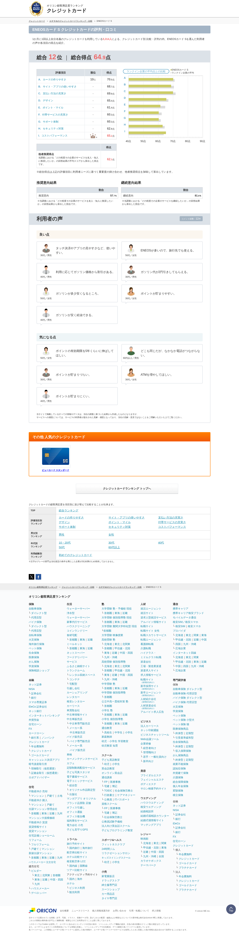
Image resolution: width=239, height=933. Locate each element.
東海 (44, 813)
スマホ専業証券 (38, 702)
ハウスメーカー (40, 888)
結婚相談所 (147, 811)
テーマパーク (148, 865)
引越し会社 (73, 688)
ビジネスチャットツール (155, 734)
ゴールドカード (40, 755)
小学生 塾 (107, 710)
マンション (37, 795)
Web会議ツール (150, 739)
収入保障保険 (183, 750)
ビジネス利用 (77, 887)
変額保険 (178, 790)
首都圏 (35, 813)
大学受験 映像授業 (112, 635)
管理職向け (149, 752)
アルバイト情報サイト (154, 621)
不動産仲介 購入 (38, 800)
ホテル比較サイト (77, 856)
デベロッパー (39, 892)
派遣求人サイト (150, 670)
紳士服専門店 (109, 884)
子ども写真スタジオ (78, 772)
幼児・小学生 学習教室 (115, 741)
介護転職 (146, 648)
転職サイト (147, 626)
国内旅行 (74, 847)
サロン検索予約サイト (154, 788)
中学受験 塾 (108, 683)
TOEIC (108, 790)
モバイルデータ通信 (184, 617)
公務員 (108, 799)
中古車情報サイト (77, 714)
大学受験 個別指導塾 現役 (117, 617)
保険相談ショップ (39, 670)
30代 (111, 542)
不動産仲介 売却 (38, 791)
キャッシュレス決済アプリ (44, 759)
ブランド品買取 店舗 (79, 803)
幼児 (106, 764)
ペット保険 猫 (181, 724)
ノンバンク (48, 737)
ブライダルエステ (151, 775)
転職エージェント (151, 639)
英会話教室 (108, 768)
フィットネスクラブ (113, 844)
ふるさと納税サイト (78, 666)
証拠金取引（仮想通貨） (45, 772)
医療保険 (34, 657)
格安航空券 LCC (76, 861)
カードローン (36, 733)
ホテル (71, 883)
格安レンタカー (76, 701)
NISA (32, 688)
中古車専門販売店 (79, 723)
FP (106, 781)
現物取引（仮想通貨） (44, 768)
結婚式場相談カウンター (155, 815)
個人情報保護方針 (101, 910)
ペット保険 (35, 648)
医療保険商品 (180, 728)
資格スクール (109, 803)
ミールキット (74, 644)
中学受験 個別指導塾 (114, 692)
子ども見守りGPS (77, 829)
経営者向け (149, 748)
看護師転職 (147, 644)
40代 (161, 542)
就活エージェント (151, 608)
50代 (62, 547)
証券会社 (36, 693)
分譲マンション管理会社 (43, 808)
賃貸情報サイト (38, 826)
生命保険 (34, 652)
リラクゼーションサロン (116, 853)
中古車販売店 (74, 719)
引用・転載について (139, 910)
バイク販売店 (74, 736)
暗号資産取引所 (38, 764)
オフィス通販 (74, 811)
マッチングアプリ (151, 824)
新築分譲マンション (40, 853)
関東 (164, 843)
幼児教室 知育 (110, 745)
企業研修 (146, 743)
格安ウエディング (151, 806)
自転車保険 (35, 635)
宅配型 (73, 683)
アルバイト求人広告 (152, 711)
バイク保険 (35, 621)
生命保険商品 (180, 741)
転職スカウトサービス (154, 635)
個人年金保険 (180, 786)
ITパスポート (122, 799)
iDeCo (176, 823)
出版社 (73, 794)
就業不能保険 (180, 764)
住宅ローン (35, 724)
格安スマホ (194, 626)
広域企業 (180, 648)
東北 (37, 875)
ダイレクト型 (39, 613)
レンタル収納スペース (82, 674)
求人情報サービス (151, 674)
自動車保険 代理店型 (185, 693)
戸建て (51, 795)
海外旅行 (87, 847)
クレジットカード (39, 741)
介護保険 (178, 777)
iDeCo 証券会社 (38, 706)
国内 (72, 878)
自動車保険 (35, 608)
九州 (59, 813)
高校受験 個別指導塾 (114, 661)
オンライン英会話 (112, 772)
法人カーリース (150, 725)
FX (30, 728)
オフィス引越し (76, 807)
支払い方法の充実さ (54, 93)
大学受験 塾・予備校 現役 (117, 608)
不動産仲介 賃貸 (38, 822)
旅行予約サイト (76, 843)
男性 (61, 534)
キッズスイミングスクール (116, 857)
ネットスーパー (76, 652)
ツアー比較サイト (77, 870)
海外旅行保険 (36, 644)
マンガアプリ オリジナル (81, 798)
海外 (79, 878)
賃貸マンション (38, 831)
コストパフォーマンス (54, 135)
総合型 (73, 785)
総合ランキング (68, 510)
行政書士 (109, 795)
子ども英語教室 (111, 759)
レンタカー (73, 696)
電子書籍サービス (77, 776)
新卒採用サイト (150, 687)
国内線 (73, 865)
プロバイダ (179, 630)
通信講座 (107, 777)
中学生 (118, 732)
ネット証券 (35, 684)
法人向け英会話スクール (116, 825)
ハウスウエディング (152, 802)
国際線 (84, 865)
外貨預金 (34, 719)
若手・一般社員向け (155, 756)
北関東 (46, 875)
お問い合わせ (119, 910)
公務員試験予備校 (112, 821)
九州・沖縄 (110, 657)
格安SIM (180, 626)
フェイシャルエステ (152, 779)
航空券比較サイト (77, 852)
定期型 (190, 733)
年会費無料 (37, 746)
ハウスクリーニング (78, 626)
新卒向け (148, 761)
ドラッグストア (111, 880)
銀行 (33, 697)
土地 (59, 795)
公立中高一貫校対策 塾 (115, 701)
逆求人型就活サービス (154, 617)
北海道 (108, 644)
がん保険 (34, 661)
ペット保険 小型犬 (183, 719)
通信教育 (107, 727)
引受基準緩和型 (184, 737)
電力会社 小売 (75, 825)
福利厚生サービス (77, 820)
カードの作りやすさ (54, 79)
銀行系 (35, 737)
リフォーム (35, 839)
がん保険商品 (180, 755)
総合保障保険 (180, 781)
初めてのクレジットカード (75, 555)
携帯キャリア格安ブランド (188, 613)
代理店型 (36, 617)
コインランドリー (77, 630)
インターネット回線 (184, 652)
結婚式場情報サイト (152, 820)
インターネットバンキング (44, 715)
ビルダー (36, 870)
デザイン (48, 100)
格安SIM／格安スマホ (185, 621)
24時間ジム (108, 848)
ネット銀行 (35, 711)
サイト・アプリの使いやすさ (60, 86)
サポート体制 (50, 121)
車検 (69, 754)
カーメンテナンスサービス (82, 758)
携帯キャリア (180, 608)
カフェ (71, 763)
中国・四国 (56, 879)
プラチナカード (188, 867)
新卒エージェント (151, 693)
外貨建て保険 (180, 772)
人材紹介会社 (148, 700)
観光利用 (74, 892)
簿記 (114, 786)
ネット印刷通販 (150, 730)
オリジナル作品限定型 (82, 789)
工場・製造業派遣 (151, 666)
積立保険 (178, 795)
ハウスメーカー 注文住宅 (42, 862)
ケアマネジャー (126, 795)
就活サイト (147, 613)
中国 (204, 639)
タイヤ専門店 (109, 898)
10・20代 (64, 542)
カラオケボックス (151, 860)
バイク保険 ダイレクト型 (187, 697)
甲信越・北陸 (122, 648)
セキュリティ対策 (53, 128)
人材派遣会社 (148, 706)
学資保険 (34, 666)
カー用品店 (108, 893)
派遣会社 (146, 661)
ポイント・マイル (53, 107)
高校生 (108, 732)
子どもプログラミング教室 (117, 830)
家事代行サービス (77, 621)
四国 (178, 644)
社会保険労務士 (124, 790)
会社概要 (64, 910)
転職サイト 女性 (150, 630)
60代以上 (114, 547)
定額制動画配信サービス (81, 767)
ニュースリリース (80, 910)
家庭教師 (107, 736)
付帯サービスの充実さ (55, 114)
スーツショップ (111, 889)
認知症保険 (179, 768)
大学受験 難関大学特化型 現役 (119, 626)
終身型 (179, 733)
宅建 (106, 786)
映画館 (144, 838)
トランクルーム (76, 670)
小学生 (129, 732)
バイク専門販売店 (79, 741)
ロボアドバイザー (39, 777)
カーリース (73, 705)
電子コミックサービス (80, 780)
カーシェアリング (77, 692)
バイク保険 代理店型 (185, 702)
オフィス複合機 (76, 816)
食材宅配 (72, 635)
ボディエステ (148, 784)
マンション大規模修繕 (42, 817)
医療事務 (115, 781)
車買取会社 (73, 710)
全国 (161, 856)
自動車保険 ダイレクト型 (187, 688)
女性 (111, 534)
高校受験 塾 (108, 639)
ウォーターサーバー (78, 608)
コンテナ (74, 679)
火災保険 (34, 639)
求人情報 (156, 910)
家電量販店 (108, 876)
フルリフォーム (40, 844)
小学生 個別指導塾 (112, 719)
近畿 (52, 813)
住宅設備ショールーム (42, 835)
